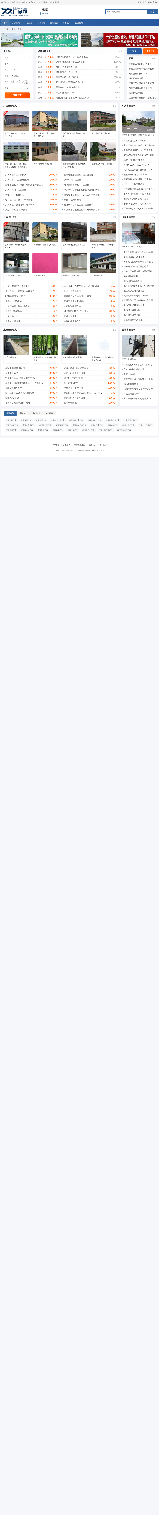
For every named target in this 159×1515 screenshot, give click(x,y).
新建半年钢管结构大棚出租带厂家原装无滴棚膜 (27, 383)
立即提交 (17, 95)
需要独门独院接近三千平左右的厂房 (72, 98)
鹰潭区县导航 (79, 445)
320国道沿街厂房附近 (15, 296)
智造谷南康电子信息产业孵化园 (143, 69)
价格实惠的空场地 (13, 388)
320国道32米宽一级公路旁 (76, 311)
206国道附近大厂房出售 (135, 141)
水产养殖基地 (10, 357)
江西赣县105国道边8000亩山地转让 (140, 364)
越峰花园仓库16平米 (133, 320)
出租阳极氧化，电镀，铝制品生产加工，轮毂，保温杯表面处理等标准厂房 (39, 185)
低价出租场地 (11, 373)
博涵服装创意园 (136, 78)
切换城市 (45, 13)
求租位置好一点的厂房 (66, 72)
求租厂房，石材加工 (14, 195)
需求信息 (77, 23)
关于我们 (56, 445)
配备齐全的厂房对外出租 (102, 164)
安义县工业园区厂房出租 (140, 64)
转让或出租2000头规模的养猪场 (20, 393)
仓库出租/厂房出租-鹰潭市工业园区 (16, 246)
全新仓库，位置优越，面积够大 (20, 291)
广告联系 (67, 445)
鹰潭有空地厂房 (29, 425)
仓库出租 (48, 23)
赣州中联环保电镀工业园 (140, 88)
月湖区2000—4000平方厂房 (136, 165)
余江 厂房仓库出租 (72, 200)
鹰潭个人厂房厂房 (146, 425)
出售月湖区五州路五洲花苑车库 (138, 252)
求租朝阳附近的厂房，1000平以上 (72, 57)
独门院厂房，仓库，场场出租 (18, 200)
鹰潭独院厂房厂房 (76, 420)
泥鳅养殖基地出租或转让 (73, 357)
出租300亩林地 (71, 383)
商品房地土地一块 (132, 394)
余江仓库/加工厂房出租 (14, 275)
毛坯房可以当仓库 (132, 315)
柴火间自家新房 (131, 276)
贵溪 (13, 29)
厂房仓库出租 (97, 275)
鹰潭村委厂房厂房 (106, 430)
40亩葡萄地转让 (131, 384)
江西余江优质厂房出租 (43, 164)
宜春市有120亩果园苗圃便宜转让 (20, 378)
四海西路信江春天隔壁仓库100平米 (140, 266)
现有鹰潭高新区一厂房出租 (76, 185)
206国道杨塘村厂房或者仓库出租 (103, 246)
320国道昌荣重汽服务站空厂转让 (139, 155)
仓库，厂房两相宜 (13, 301)
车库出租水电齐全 (72, 321)
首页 (6, 23)
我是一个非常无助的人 (134, 184)
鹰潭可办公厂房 (12, 425)
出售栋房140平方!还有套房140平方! (140, 398)
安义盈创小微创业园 (138, 73)
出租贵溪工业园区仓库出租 (45, 245)
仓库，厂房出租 (12, 321)
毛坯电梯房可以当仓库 (134, 291)
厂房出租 (19, 23)
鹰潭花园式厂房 (128, 425)
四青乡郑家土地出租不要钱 (17, 403)
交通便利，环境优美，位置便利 (78, 205)
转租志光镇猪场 (12, 398)
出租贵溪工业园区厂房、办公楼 (78, 175)
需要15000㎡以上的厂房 (67, 77)
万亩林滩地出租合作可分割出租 (45, 358)
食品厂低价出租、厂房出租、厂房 (15, 134)
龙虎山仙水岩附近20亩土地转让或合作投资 (84, 393)
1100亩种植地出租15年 (75, 378)
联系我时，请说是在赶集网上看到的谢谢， (84, 190)
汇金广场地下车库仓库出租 (17, 306)
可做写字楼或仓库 (72, 306)
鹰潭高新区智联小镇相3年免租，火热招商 (74, 165)
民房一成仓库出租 (72, 291)
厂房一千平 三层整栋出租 (17, 180)
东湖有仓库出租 (71, 316)
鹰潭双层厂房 (26, 420)
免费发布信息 (153, 2)
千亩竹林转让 (130, 374)
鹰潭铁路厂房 (73, 430)
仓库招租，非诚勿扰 (71, 275)
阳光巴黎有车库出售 (133, 281)
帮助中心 (92, 445)
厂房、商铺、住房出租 (15, 190)
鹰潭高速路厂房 (27, 430)
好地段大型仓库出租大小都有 (77, 296)
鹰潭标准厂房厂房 (57, 420)
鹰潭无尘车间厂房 (124, 430)
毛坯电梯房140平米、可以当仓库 (139, 286)
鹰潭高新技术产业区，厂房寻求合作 (140, 179)
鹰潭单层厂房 (11, 420)
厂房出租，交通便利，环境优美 (20, 205)
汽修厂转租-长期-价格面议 (76, 368)
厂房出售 (33, 23)
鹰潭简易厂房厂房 (112, 420)
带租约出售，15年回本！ (135, 257)
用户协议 (103, 445)
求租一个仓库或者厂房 (66, 67)
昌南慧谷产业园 (136, 93)
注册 (144, 2)
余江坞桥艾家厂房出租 (101, 133)
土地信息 (63, 23)
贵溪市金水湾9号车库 (74, 301)
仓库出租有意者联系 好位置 (74, 245)
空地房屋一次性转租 (73, 388)
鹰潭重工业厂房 (88, 430)
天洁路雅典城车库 (13, 311)
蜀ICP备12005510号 (96, 450)
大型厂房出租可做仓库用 (16, 210)
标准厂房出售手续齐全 (134, 160)
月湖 (6, 29)
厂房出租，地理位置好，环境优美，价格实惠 (85, 210)
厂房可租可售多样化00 (15, 175)
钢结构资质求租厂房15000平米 (70, 62)
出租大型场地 (70, 403)
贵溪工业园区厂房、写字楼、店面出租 (44, 134)
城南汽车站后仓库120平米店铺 (138, 271)
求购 (18, 82)
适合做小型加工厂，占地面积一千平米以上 (84, 195)
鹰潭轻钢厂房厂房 (94, 420)
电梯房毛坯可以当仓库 (134, 305)
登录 (139, 2)
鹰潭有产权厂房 (45, 425)
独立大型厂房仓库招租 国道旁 (74, 134)
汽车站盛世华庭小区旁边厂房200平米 (141, 170)
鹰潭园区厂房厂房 (131, 420)
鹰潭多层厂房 (41, 420)
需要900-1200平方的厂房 (67, 87)
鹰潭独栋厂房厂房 (79, 425)
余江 (19, 29)
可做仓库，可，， (13, 316)
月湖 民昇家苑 (39, 275)
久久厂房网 (76, 450)
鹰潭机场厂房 (43, 430)
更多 (120, 51)
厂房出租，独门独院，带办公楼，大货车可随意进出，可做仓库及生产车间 (16, 165)
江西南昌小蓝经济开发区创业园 (143, 83)
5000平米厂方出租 (72, 180)
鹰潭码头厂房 (58, 430)
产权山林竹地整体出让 (134, 369)
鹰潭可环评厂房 (62, 425)
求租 (12, 82)
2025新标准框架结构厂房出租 (70, 82)
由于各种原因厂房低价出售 (136, 199)
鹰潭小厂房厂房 (97, 425)
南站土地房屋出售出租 (15, 368)
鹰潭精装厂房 (113, 425)
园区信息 (92, 23)
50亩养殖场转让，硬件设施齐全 (138, 389)
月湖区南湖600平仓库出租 (17, 286)
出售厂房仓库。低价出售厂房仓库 (139, 145)
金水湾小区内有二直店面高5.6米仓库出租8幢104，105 (89, 286)
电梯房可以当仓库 (132, 310)
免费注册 (150, 51)
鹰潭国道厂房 (11, 430)
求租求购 (25, 82)
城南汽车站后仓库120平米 (136, 295)
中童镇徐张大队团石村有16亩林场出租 (103, 358)
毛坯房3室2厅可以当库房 (135, 174)
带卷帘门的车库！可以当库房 (137, 194)
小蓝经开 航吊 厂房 (65, 92)
